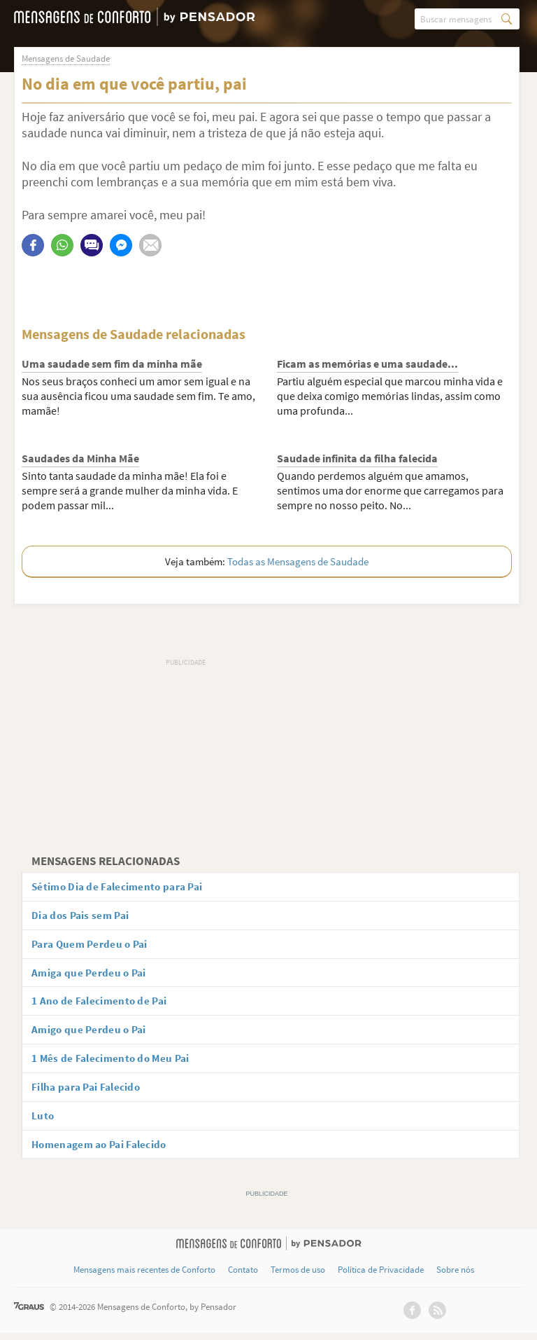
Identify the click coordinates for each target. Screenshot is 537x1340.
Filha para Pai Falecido (91, 1092)
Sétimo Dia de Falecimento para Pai (123, 887)
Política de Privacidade (381, 1277)
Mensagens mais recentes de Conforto (144, 1277)
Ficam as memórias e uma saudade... (367, 364)
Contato (243, 1277)
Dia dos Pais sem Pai (85, 916)
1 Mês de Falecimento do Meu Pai (115, 1063)
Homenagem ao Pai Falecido (106, 1150)
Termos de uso (298, 1277)
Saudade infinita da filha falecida (357, 458)
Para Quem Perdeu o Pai (95, 946)
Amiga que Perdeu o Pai (93, 975)
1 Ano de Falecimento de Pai (103, 1004)
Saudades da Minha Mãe (80, 458)
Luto (45, 1121)
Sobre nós (455, 1277)
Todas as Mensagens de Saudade (297, 561)
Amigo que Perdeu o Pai (93, 1033)
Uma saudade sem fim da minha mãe (112, 364)
